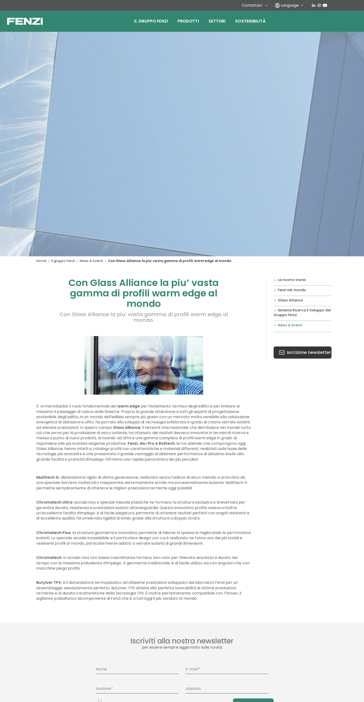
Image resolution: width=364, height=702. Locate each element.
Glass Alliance (290, 300)
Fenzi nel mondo (292, 289)
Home (41, 261)
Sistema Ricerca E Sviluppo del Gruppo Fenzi (302, 312)
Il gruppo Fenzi (151, 21)
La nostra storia (292, 279)
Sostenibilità (250, 21)
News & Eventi (91, 261)
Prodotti (188, 21)
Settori (217, 21)
